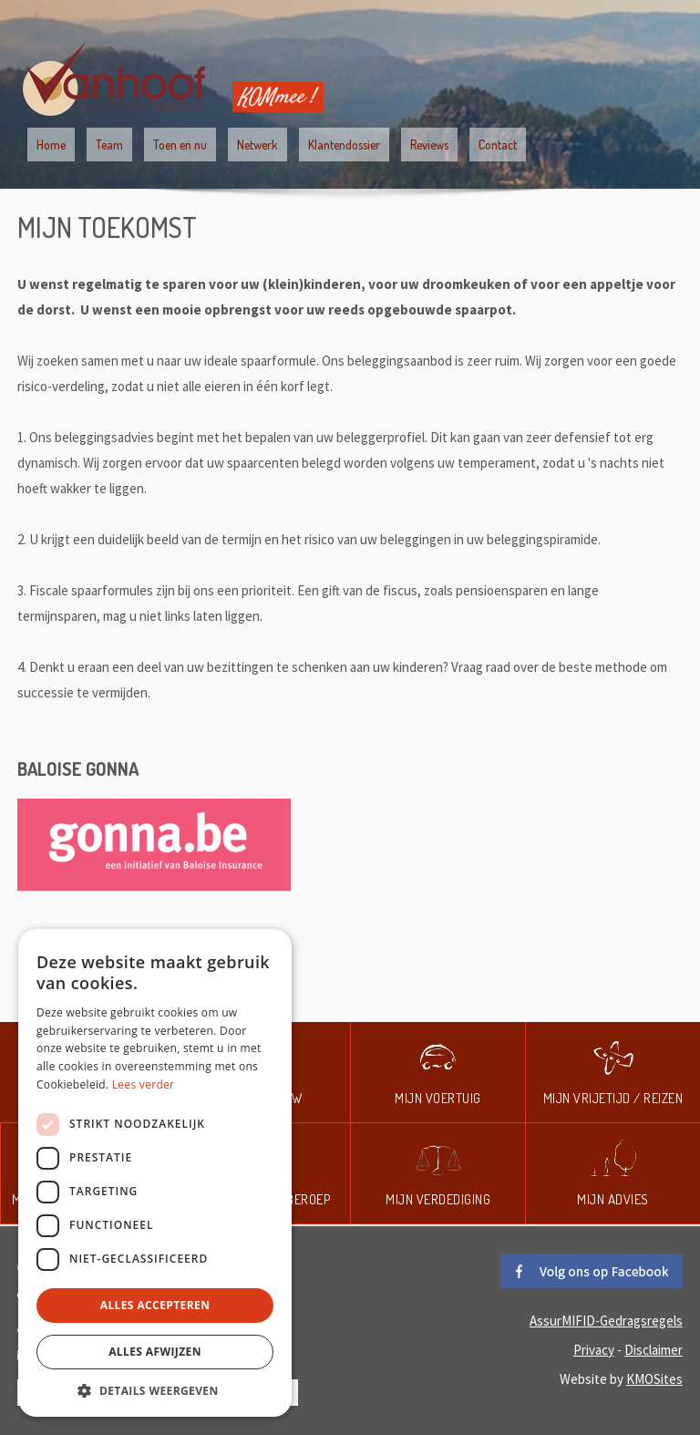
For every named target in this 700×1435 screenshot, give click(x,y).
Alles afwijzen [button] (154, 1351)
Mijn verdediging (438, 1200)
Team (109, 144)
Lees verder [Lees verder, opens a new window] (143, 1084)
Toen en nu (180, 144)
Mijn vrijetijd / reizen (613, 1098)
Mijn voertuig (438, 1098)
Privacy (593, 1349)
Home (51, 144)
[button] (154, 1390)
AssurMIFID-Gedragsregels (606, 1320)
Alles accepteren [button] (155, 1305)
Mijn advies (613, 1200)
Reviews (429, 144)
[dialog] (155, 1173)
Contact (498, 144)
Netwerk (257, 144)
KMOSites (654, 1379)
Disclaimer (653, 1349)
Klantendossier (344, 144)
